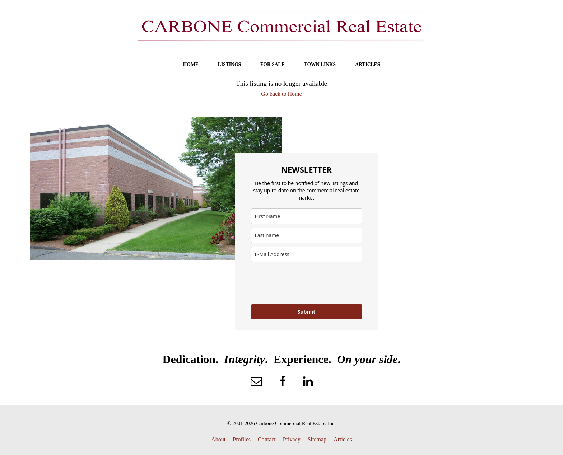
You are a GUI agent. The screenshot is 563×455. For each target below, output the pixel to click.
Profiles (242, 439)
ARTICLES (367, 64)
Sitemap (317, 439)
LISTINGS (229, 64)
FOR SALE (272, 64)
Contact (267, 439)
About (218, 439)
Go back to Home (281, 94)
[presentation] (305, 283)
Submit (307, 311)
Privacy (292, 439)
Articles (343, 439)
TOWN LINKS (320, 64)
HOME (191, 64)
